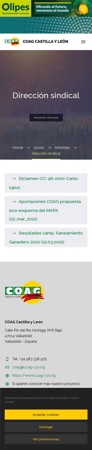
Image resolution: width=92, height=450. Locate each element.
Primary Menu (83, 41)
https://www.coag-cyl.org (33, 375)
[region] (46, 8)
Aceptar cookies (46, 415)
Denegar (46, 427)
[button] (46, 8)
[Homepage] (36, 41)
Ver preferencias (46, 439)
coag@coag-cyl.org (28, 367)
